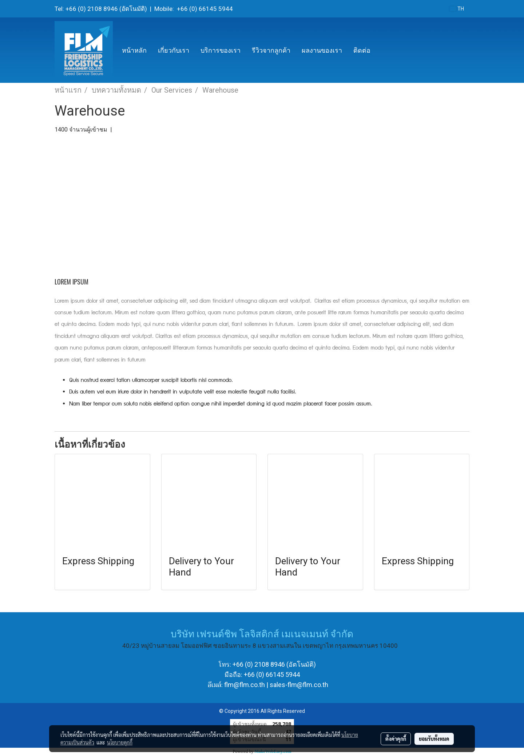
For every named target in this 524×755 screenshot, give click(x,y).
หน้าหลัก (134, 50)
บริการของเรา (221, 50)
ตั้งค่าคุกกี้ (395, 738)
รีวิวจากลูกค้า (271, 50)
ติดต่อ (361, 50)
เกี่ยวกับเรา (173, 50)
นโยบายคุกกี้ (119, 742)
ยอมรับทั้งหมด (434, 738)
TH (456, 9)
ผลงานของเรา (322, 50)
